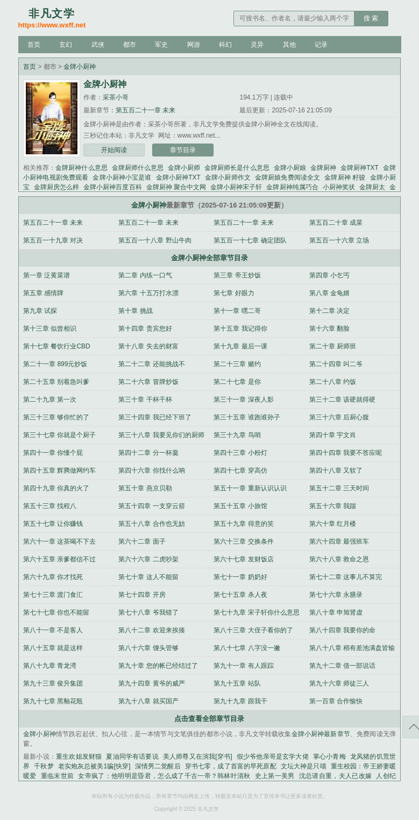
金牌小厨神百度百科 (112, 187)
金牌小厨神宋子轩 (236, 187)
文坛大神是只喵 (303, 766)
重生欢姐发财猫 (79, 756)
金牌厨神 (323, 168)
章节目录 (183, 150)
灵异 (257, 44)
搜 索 (371, 18)
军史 (161, 44)
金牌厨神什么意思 (81, 168)
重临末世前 (57, 776)
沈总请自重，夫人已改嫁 (335, 776)
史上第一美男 (275, 776)
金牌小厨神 (79, 66)
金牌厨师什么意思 (138, 168)
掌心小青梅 (329, 756)
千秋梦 (43, 766)
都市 (129, 44)
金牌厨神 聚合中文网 (176, 187)
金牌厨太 (372, 187)
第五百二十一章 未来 (145, 110)
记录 (321, 44)
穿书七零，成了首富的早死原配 (230, 766)
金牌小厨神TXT (178, 177)
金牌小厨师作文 (228, 177)
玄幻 (65, 44)
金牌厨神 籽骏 (344, 177)
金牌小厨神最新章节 (321, 734)
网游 (193, 44)
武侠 (97, 44)
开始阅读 (114, 150)
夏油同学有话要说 (132, 756)
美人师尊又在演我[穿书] (197, 756)
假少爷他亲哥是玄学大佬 (273, 756)
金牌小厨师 (184, 168)
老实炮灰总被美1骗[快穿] (94, 766)
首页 (33, 44)
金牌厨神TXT (359, 168)
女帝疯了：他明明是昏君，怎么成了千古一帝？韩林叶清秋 (164, 776)
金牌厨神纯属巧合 (292, 187)
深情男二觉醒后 (158, 766)
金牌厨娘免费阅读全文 (287, 177)
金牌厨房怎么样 (56, 187)
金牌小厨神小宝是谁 (122, 177)
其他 (289, 44)
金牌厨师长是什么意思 (236, 168)
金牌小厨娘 (290, 168)
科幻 (225, 44)
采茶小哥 (116, 97)
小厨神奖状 (339, 187)
